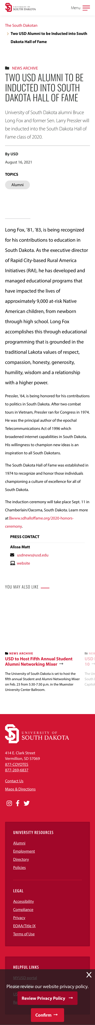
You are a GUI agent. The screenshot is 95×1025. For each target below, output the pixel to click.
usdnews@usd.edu (32, 555)
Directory (21, 859)
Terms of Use (24, 934)
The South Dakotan (21, 25)
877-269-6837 (16, 770)
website (23, 563)
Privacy (19, 917)
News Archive (25, 68)
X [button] (89, 975)
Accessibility (23, 901)
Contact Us (14, 781)
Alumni (19, 843)
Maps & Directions (20, 789)
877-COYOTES (16, 764)
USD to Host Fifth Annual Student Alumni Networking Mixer (38, 661)
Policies (19, 867)
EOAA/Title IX (24, 925)
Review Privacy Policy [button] (43, 998)
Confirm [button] (43, 1015)
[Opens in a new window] (9, 803)
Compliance (23, 909)
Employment (24, 851)
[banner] (43, 645)
